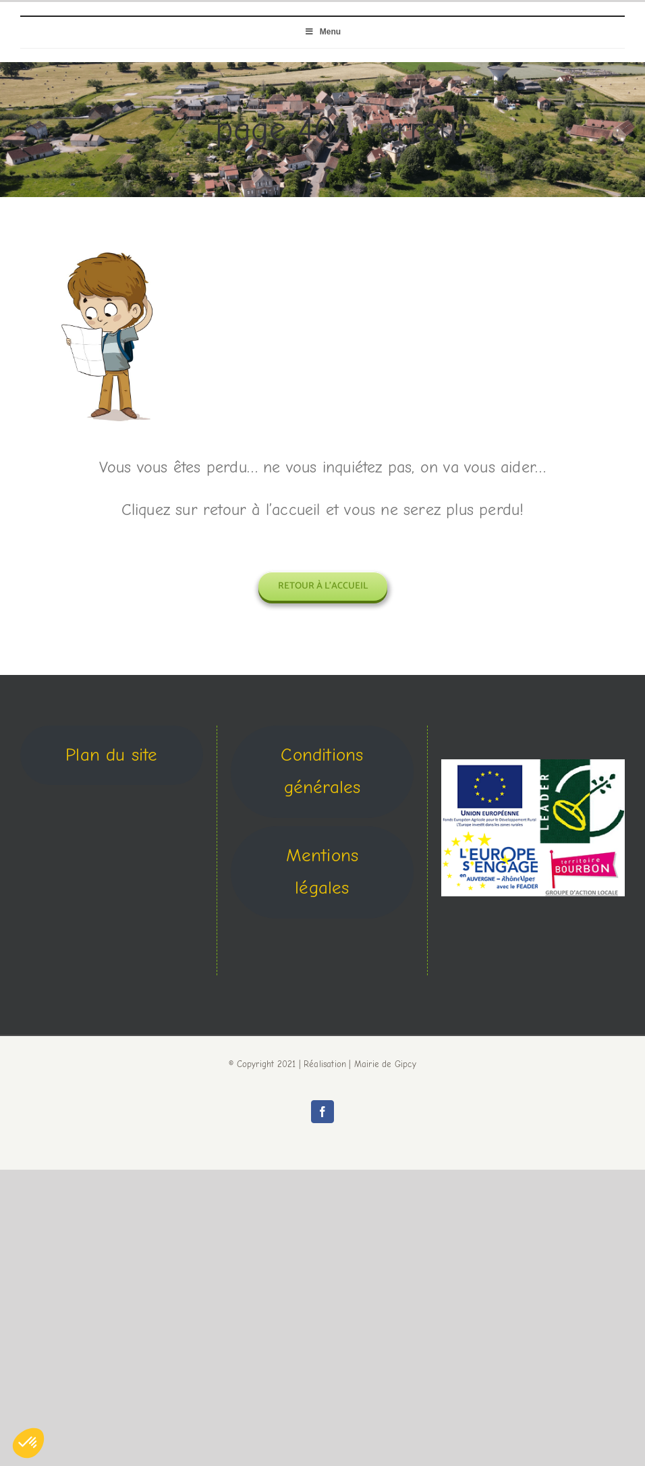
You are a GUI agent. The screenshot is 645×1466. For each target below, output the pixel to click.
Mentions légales (322, 872)
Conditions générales (322, 771)
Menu (322, 31)
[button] (28, 1443)
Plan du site (111, 754)
